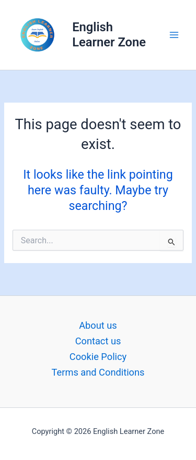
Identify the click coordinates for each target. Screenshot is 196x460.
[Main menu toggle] (174, 34)
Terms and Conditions (98, 372)
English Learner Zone (109, 34)
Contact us (98, 340)
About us (98, 325)
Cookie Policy (98, 356)
